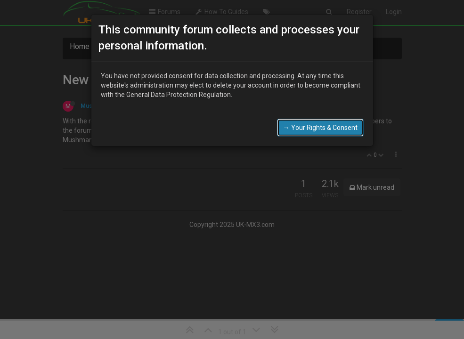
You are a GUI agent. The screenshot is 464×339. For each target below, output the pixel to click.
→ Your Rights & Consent (320, 127)
